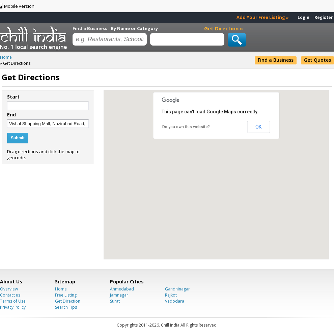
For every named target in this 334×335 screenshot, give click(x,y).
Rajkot (171, 295)
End (11, 115)
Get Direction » (223, 28)
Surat (115, 301)
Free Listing (66, 295)
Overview (9, 289)
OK (258, 127)
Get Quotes (317, 60)
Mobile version (19, 6)
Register (323, 17)
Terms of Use (13, 301)
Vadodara (174, 301)
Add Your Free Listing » (262, 17)
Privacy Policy (13, 307)
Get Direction (67, 301)
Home (61, 289)
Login (303, 17)
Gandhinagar (177, 289)
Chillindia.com (34, 38)
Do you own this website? (186, 126)
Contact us (10, 295)
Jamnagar (119, 295)
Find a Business (276, 60)
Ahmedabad (122, 289)
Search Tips (66, 307)
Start (13, 97)
